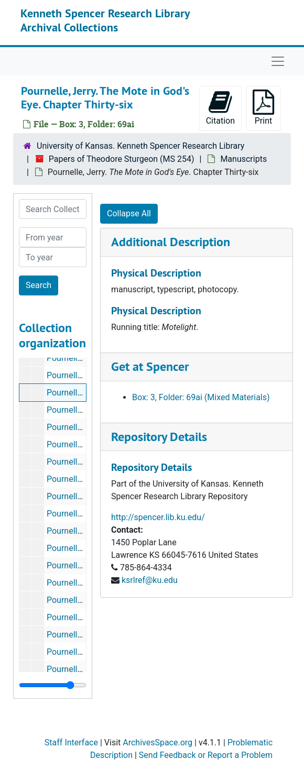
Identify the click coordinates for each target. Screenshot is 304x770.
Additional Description (170, 242)
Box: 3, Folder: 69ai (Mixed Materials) (201, 397)
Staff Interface (71, 742)
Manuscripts (243, 159)
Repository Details (159, 436)
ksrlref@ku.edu (150, 580)
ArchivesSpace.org (157, 742)
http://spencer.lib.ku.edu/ (158, 517)
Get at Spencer (150, 366)
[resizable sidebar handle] (52, 685)
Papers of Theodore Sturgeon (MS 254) (121, 159)
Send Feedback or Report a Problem (206, 755)
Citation (220, 108)
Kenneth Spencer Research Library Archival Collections (105, 20)
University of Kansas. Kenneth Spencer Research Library (140, 146)
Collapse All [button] (129, 213)
